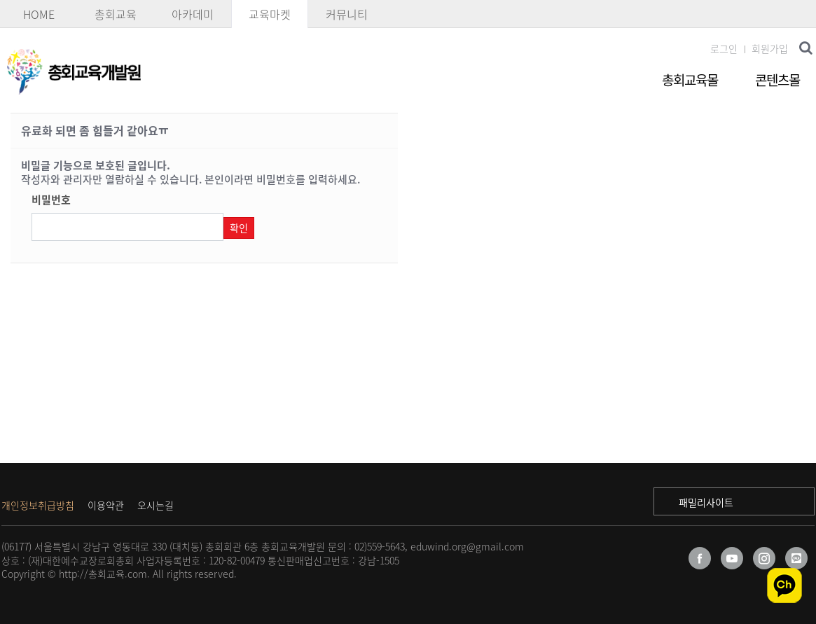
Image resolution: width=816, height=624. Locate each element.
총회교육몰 (690, 80)
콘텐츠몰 (777, 80)
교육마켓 (270, 14)
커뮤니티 (347, 14)
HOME (39, 14)
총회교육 (116, 14)
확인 (239, 228)
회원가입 (770, 48)
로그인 (724, 48)
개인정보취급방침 (37, 505)
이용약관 (106, 505)
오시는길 (155, 505)
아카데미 (193, 14)
